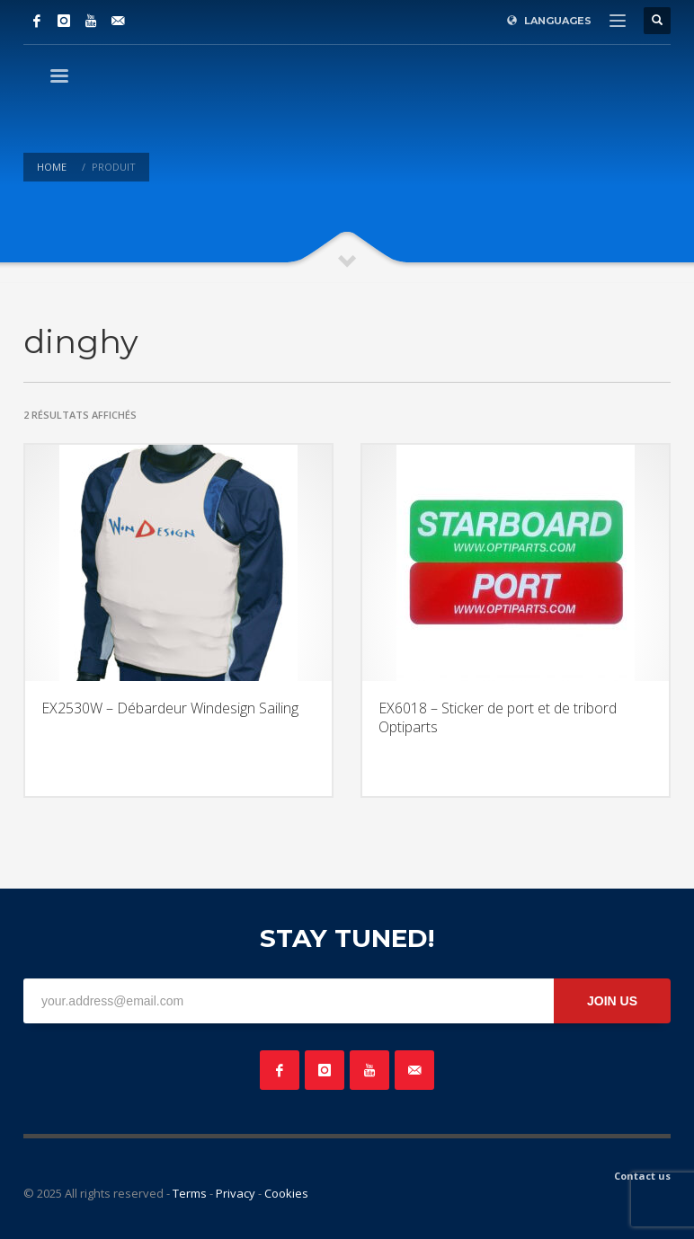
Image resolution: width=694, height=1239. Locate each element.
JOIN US (612, 1001)
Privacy (235, 1193)
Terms (190, 1193)
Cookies (286, 1193)
